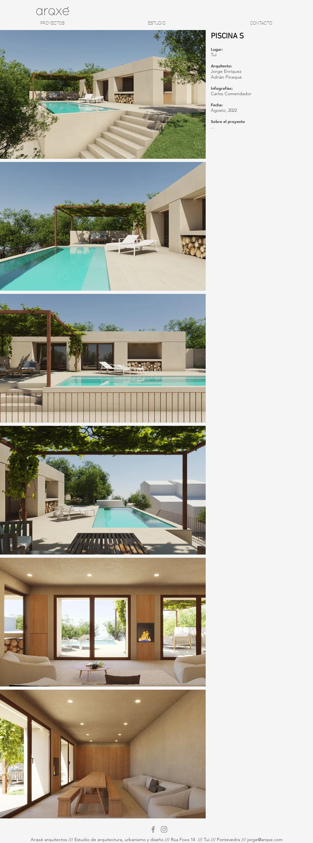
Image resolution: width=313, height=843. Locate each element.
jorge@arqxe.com (265, 839)
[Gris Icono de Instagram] (164, 829)
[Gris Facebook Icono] (153, 829)
